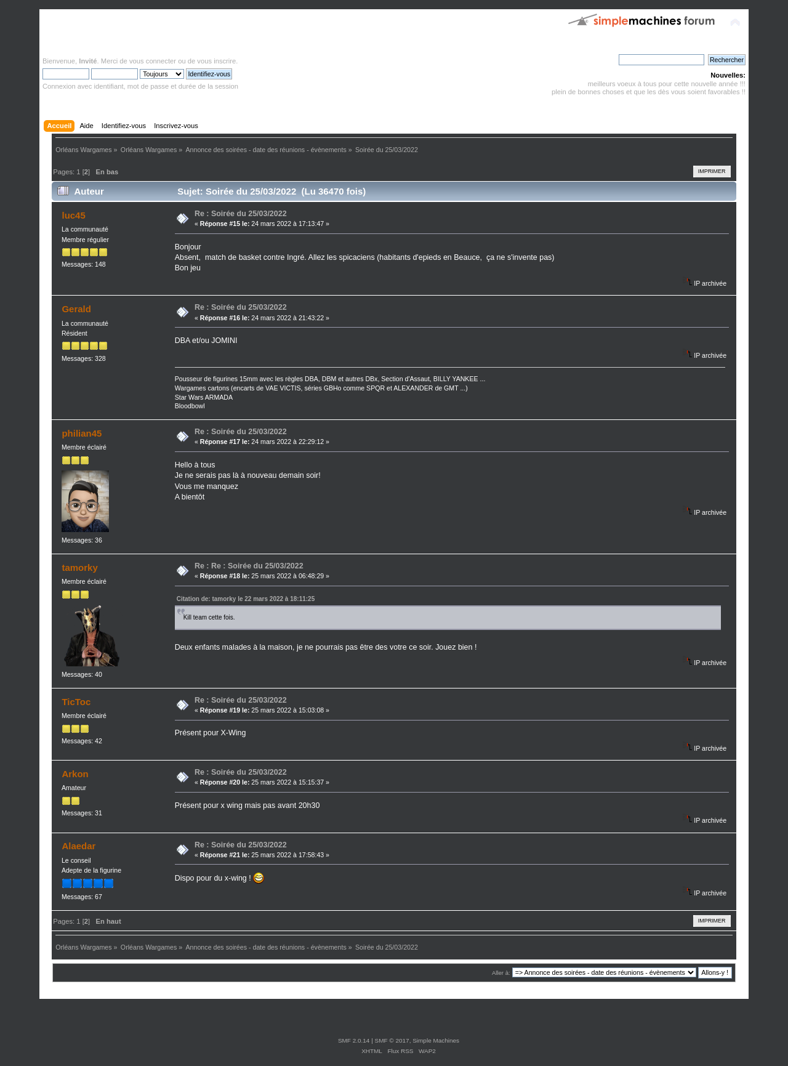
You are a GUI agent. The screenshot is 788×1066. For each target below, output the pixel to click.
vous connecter (152, 61)
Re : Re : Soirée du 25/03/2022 (249, 566)
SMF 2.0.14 (354, 1040)
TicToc (76, 702)
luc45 (73, 215)
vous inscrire (216, 61)
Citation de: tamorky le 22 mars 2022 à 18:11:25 (246, 599)
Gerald (76, 309)
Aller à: (501, 972)
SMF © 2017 (392, 1040)
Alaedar (78, 846)
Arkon (75, 774)
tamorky (79, 567)
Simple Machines (435, 1040)
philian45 (82, 433)
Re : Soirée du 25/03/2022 (241, 213)
